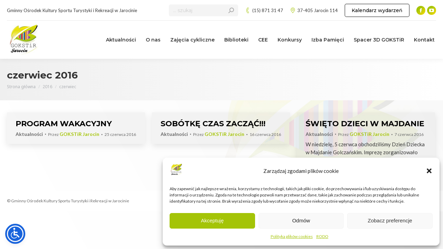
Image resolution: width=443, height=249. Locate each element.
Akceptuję (212, 220)
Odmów (301, 220)
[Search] (203, 10)
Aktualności (29, 134)
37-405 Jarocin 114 (314, 10)
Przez (73, 134)
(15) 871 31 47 (264, 10)
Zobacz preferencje (390, 220)
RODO (322, 236)
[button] (429, 170)
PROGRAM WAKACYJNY (64, 123)
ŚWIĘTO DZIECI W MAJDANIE (365, 123)
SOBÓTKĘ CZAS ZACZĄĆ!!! (213, 123)
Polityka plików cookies (292, 236)
